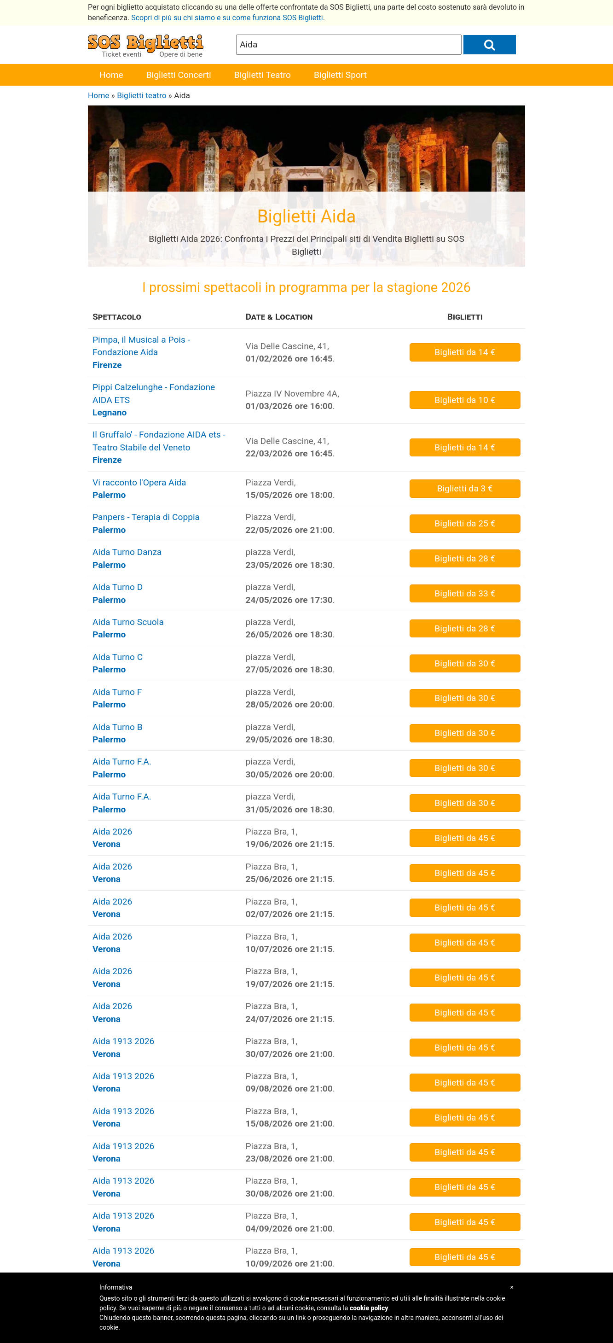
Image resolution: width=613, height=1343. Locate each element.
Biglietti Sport (340, 75)
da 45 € (464, 838)
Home (111, 75)
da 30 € (464, 663)
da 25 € (464, 523)
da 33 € (464, 593)
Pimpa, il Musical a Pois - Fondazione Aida (141, 352)
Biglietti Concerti (178, 75)
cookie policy (369, 1308)
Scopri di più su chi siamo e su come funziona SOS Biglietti (227, 17)
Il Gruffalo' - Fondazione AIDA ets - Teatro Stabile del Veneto (159, 447)
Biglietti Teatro (262, 75)
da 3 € (465, 488)
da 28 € (464, 558)
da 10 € (464, 400)
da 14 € (464, 352)
